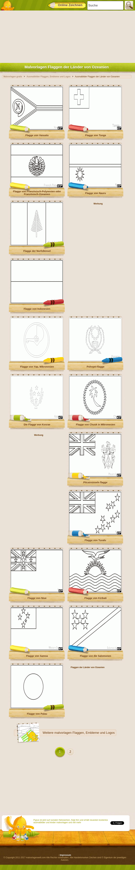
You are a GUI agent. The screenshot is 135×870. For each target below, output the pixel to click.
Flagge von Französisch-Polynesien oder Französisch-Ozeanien (37, 193)
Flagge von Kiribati (95, 598)
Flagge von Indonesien (37, 308)
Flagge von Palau (37, 713)
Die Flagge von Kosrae (37, 424)
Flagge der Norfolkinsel (37, 251)
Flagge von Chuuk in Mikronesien (95, 424)
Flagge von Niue (36, 598)
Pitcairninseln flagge (95, 482)
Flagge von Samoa (37, 656)
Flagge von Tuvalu (95, 540)
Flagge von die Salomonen (95, 656)
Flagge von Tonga (95, 135)
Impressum (65, 855)
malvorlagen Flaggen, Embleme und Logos (84, 732)
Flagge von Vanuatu (37, 135)
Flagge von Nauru (95, 193)
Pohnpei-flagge (95, 366)
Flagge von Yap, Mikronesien (37, 366)
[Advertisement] (66, 35)
